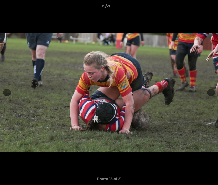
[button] (196, 7)
